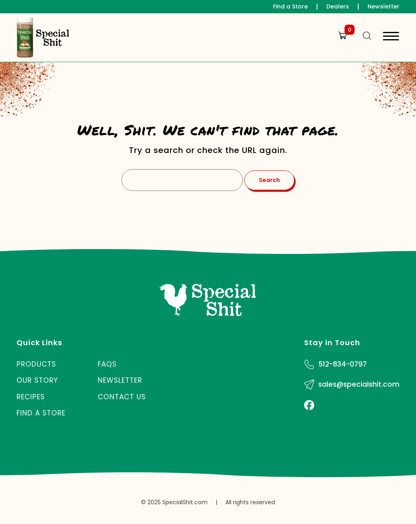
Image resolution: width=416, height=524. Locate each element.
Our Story (37, 380)
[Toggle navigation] (390, 37)
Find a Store (290, 6)
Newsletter (383, 6)
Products (36, 364)
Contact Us (122, 397)
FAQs (107, 364)
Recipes (31, 397)
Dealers (337, 6)
